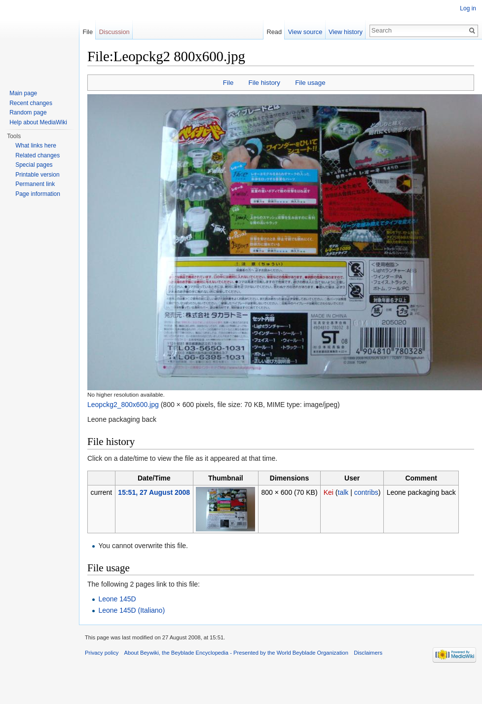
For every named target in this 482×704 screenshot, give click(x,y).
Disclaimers (368, 653)
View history (346, 32)
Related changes (37, 155)
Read (274, 32)
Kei (329, 492)
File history (264, 82)
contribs (366, 492)
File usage (310, 82)
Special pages (33, 164)
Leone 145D (117, 599)
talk (343, 492)
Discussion (114, 32)
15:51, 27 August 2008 (154, 492)
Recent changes (30, 103)
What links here (35, 145)
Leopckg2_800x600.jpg (123, 404)
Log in (468, 8)
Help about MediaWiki (38, 122)
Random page (27, 112)
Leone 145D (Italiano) (131, 610)
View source (305, 32)
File (228, 82)
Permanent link (35, 184)
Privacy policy (101, 653)
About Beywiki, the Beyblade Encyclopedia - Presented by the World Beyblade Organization (236, 653)
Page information (37, 193)
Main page (23, 93)
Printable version (37, 174)
